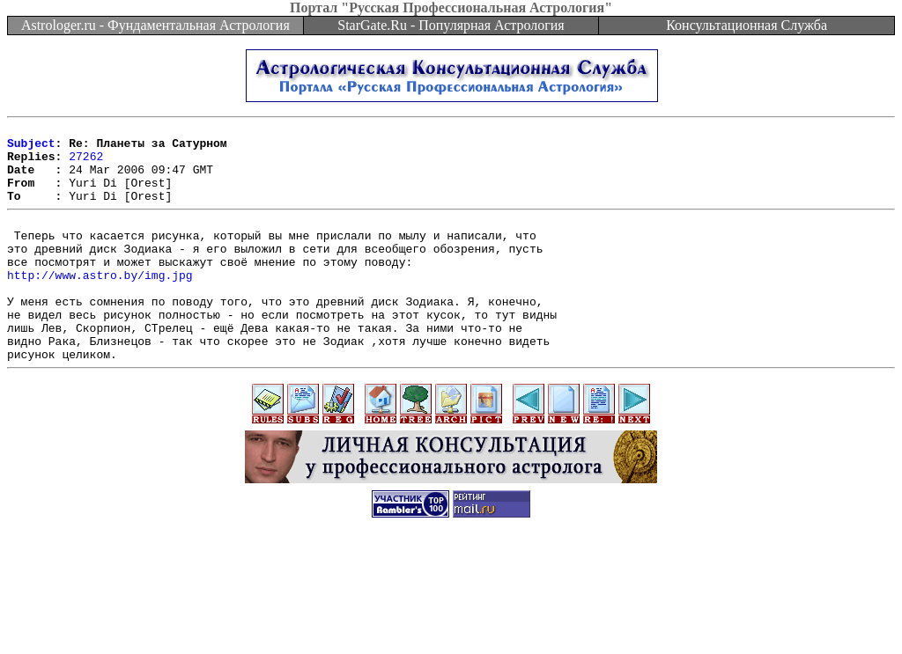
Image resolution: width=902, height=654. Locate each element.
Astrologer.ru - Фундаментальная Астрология (155, 25)
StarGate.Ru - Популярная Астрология (450, 25)
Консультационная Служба (746, 25)
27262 (86, 164)
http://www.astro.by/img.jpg (100, 304)
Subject (31, 148)
